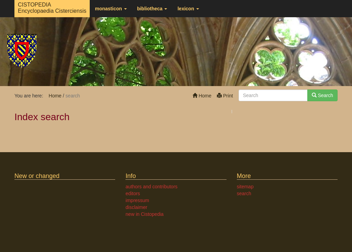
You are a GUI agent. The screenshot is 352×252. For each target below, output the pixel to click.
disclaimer (136, 207)
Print (225, 95)
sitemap (245, 186)
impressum (137, 200)
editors (132, 193)
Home (201, 95)
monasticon (110, 8)
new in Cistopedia (144, 214)
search (244, 193)
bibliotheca (152, 8)
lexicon (188, 8)
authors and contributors (151, 186)
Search (322, 95)
